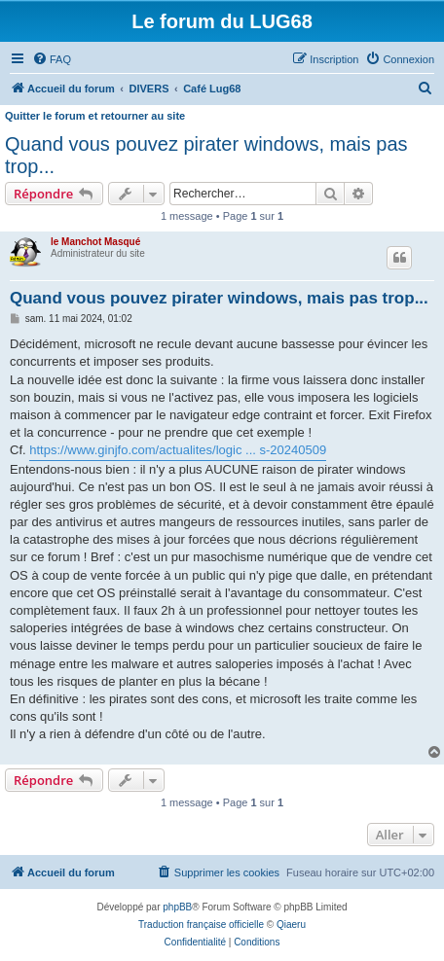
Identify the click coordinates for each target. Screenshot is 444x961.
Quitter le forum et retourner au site (95, 116)
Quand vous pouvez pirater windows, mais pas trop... (206, 155)
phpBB (177, 907)
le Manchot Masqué (95, 241)
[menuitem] (51, 59)
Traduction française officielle (201, 924)
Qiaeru (291, 924)
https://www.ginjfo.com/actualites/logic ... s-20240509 (177, 450)
